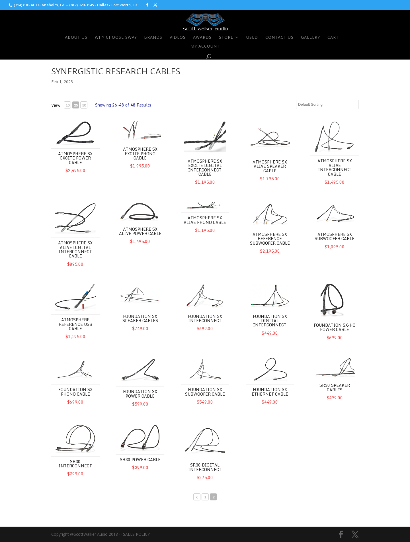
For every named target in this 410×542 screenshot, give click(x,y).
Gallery (310, 37)
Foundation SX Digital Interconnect (270, 320)
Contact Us (279, 37)
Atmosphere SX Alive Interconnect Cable (334, 167)
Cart (333, 37)
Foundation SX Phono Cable (75, 391)
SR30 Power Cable (140, 459)
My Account (205, 46)
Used (252, 37)
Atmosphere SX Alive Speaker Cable (270, 166)
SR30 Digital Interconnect (205, 467)
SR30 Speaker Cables (334, 387)
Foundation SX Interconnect (205, 318)
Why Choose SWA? (116, 37)
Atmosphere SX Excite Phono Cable (140, 153)
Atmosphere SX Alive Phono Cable (205, 219)
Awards (202, 37)
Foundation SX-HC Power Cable (334, 327)
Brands (153, 37)
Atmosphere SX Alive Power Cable (140, 231)
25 (76, 105)
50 (84, 105)
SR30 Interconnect (75, 463)
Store (226, 37)
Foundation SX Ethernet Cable (270, 391)
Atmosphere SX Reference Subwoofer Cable (270, 238)
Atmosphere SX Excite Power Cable (75, 158)
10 (67, 105)
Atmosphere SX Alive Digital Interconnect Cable (75, 249)
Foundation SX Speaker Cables (140, 318)
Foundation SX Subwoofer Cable (205, 391)
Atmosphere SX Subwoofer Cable (334, 236)
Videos (178, 37)
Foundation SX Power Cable (140, 393)
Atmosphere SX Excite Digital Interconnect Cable (205, 167)
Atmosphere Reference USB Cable (75, 324)
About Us (76, 37)
